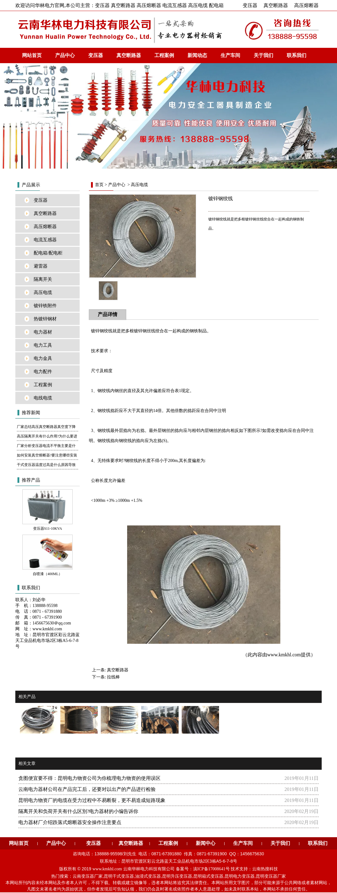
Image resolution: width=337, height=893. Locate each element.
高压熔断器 (306, 5)
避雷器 (40, 266)
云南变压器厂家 (88, 876)
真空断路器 (275, 5)
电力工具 (43, 345)
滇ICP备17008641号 (211, 869)
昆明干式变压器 (119, 876)
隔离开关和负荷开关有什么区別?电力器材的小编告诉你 (78, 811)
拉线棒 (113, 677)
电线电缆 (43, 397)
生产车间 (230, 55)
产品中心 (65, 55)
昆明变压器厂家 (271, 876)
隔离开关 (43, 279)
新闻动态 (197, 55)
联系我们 (296, 55)
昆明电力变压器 (240, 876)
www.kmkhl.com (284, 654)
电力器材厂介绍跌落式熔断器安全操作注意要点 (69, 822)
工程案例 (164, 55)
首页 (99, 184)
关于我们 (263, 55)
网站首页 (32, 55)
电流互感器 (45, 239)
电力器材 (43, 332)
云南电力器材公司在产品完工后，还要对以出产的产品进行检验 (87, 789)
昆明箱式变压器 (208, 876)
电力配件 (43, 371)
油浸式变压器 (148, 876)
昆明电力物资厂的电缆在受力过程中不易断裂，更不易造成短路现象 (91, 800)
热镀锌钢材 (45, 318)
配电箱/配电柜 (48, 252)
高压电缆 (43, 292)
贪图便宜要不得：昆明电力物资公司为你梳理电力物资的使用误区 (89, 778)
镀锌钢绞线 (101, 331)
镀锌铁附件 (45, 305)
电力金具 (43, 358)
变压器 (250, 5)
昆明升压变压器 (177, 876)
